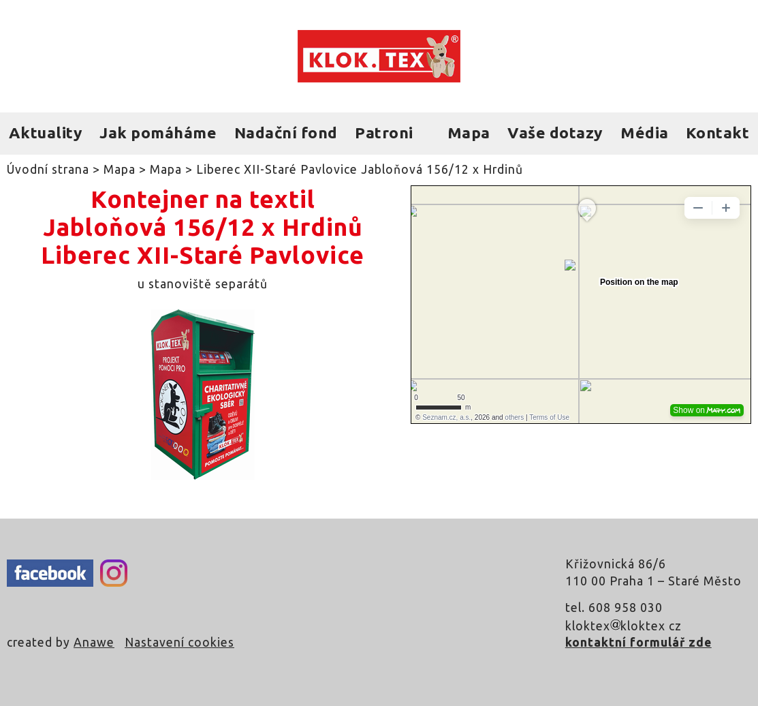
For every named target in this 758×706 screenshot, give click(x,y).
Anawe (94, 642)
